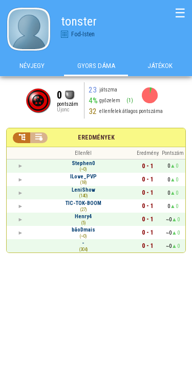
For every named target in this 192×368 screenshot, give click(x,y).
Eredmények (96, 137)
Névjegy (32, 66)
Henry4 (83, 216)
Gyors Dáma (96, 66)
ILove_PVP (83, 176)
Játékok (160, 66)
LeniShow (83, 190)
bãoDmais (83, 229)
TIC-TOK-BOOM (83, 203)
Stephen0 (83, 163)
